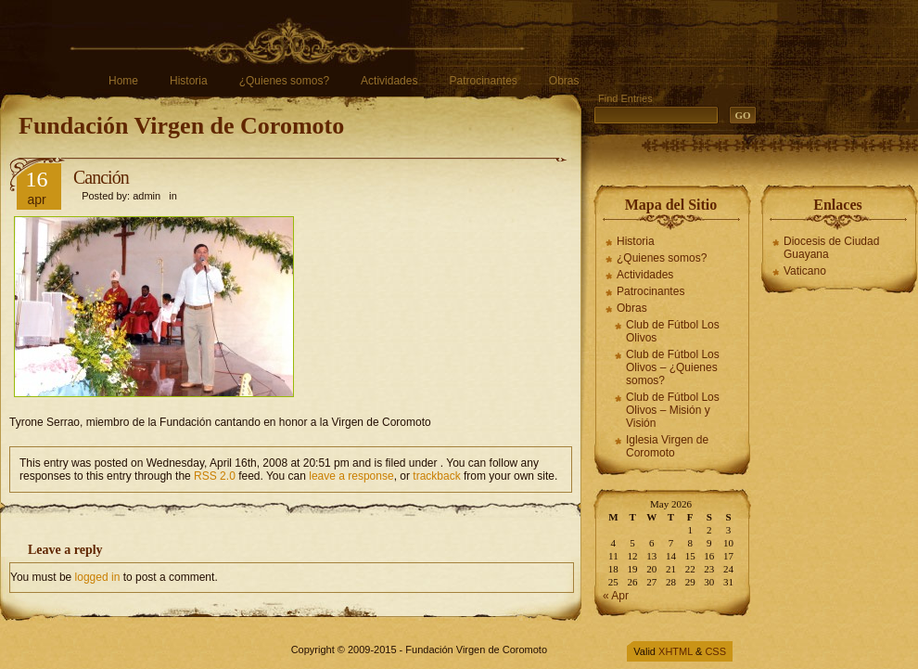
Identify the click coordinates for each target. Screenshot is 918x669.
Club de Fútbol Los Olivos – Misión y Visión (673, 410)
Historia (189, 80)
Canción (101, 177)
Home (123, 80)
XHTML (675, 651)
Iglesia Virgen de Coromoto (667, 446)
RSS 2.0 (215, 476)
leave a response (351, 476)
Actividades (389, 80)
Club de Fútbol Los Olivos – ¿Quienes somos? (673, 367)
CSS (715, 651)
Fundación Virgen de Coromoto (181, 125)
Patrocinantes (482, 80)
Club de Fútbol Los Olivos (673, 331)
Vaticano (805, 270)
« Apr (616, 595)
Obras (564, 80)
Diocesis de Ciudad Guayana (831, 248)
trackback (436, 476)
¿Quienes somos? (284, 80)
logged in (98, 577)
